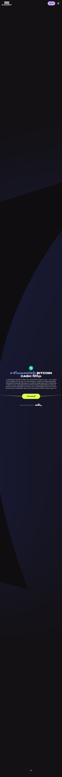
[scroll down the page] (31, 770)
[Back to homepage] (7, 3)
